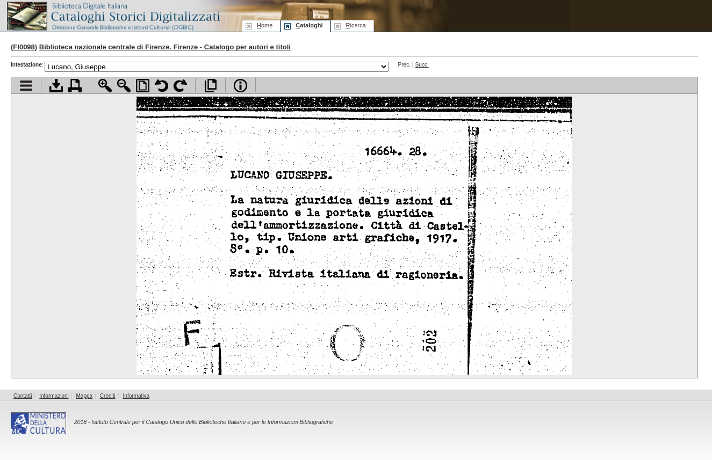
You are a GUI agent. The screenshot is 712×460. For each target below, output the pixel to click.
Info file (240, 85)
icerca (355, 25)
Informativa (136, 396)
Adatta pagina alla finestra (142, 85)
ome (264, 25)
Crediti (108, 396)
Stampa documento (75, 85)
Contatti (22, 396)
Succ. (422, 65)
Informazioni (53, 396)
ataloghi (309, 25)
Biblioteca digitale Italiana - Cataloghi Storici (113, 15)
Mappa (84, 396)
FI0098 (23, 47)
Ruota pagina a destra (180, 85)
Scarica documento (56, 85)
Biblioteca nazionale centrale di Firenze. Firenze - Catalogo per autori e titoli (165, 47)
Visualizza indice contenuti (26, 85)
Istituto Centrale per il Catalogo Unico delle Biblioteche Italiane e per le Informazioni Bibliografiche (212, 422)
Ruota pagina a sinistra (161, 85)
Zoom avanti (105, 85)
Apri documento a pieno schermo (210, 85)
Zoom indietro (124, 85)
